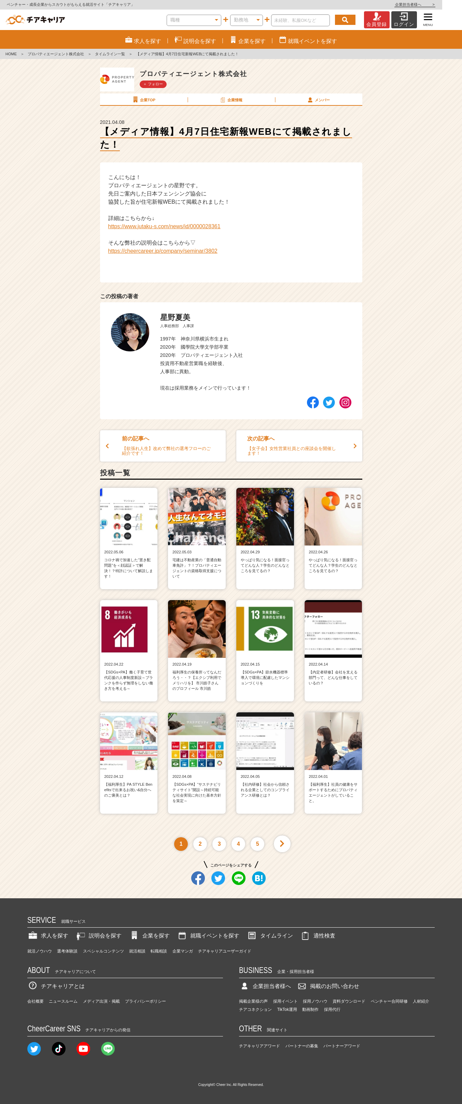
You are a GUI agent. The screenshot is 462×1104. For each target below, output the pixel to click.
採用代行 (332, 1009)
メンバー (318, 100)
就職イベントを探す (208, 935)
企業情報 (231, 100)
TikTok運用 (287, 1009)
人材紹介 (421, 1001)
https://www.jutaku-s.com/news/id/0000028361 (164, 226)
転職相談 (159, 951)
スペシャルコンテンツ (103, 951)
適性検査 (317, 935)
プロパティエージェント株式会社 (56, 54)
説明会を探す (98, 935)
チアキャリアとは (56, 986)
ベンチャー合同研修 (389, 1001)
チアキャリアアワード (259, 1046)
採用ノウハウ (315, 1001)
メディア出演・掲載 (101, 1001)
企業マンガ (182, 951)
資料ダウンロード (349, 1001)
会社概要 (35, 1001)
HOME (11, 54)
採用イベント (285, 1001)
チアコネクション (255, 1009)
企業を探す (149, 935)
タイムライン (270, 935)
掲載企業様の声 (253, 1001)
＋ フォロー (153, 84)
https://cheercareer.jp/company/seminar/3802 (163, 251)
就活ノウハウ (39, 951)
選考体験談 (67, 951)
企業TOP (143, 100)
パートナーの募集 (301, 1046)
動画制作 (310, 1009)
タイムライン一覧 (110, 54)
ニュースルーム (63, 1001)
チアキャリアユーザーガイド (224, 951)
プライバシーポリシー (145, 1001)
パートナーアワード (341, 1046)
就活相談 (137, 951)
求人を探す (47, 935)
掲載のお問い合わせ (327, 986)
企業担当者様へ (434, 4)
